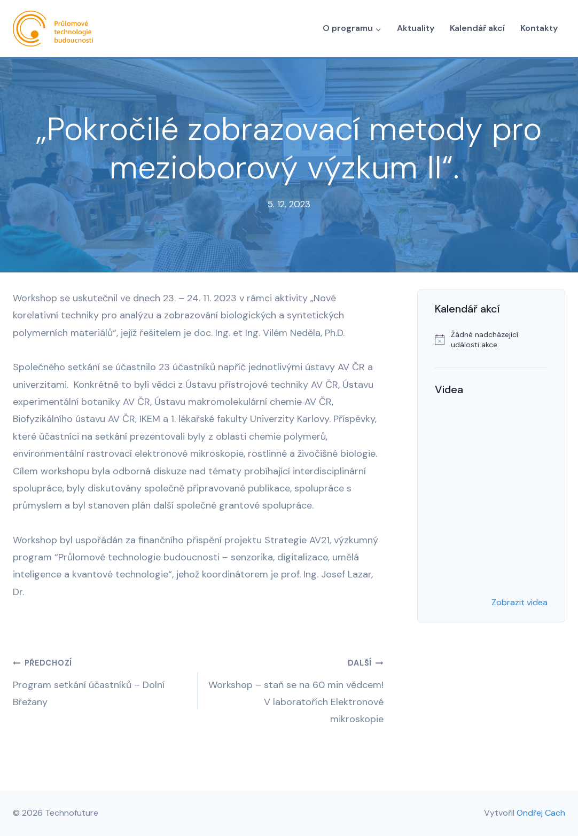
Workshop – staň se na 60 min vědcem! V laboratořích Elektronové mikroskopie (296, 689)
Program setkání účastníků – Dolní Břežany (101, 681)
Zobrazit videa (519, 602)
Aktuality (415, 28)
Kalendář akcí (477, 28)
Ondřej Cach (541, 812)
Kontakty (539, 28)
